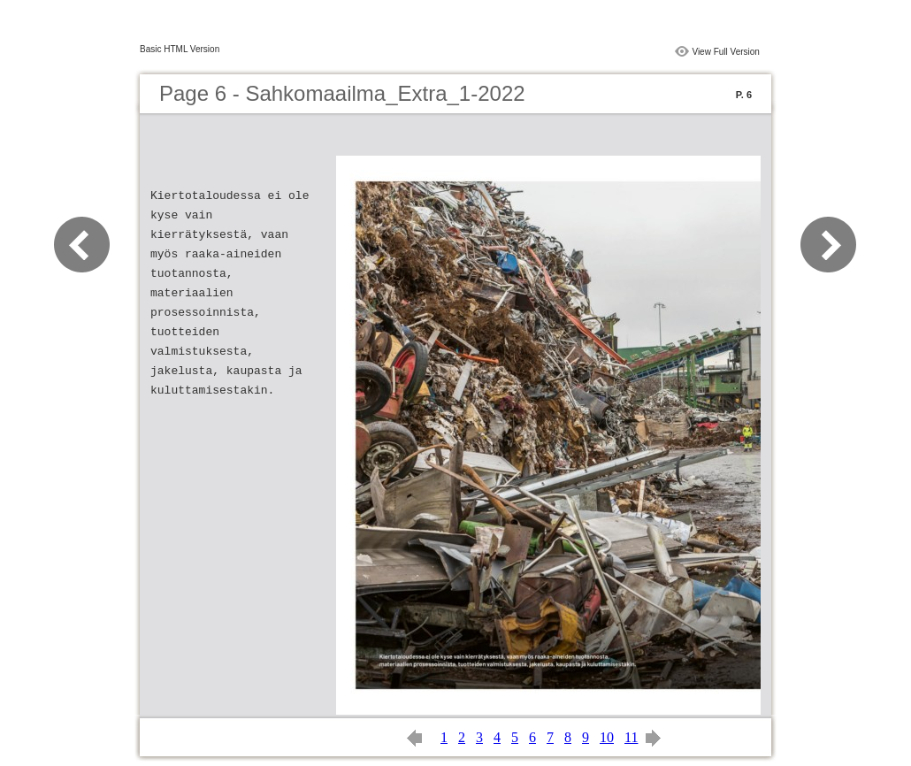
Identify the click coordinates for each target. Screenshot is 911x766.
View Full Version (726, 52)
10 (607, 737)
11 (631, 737)
